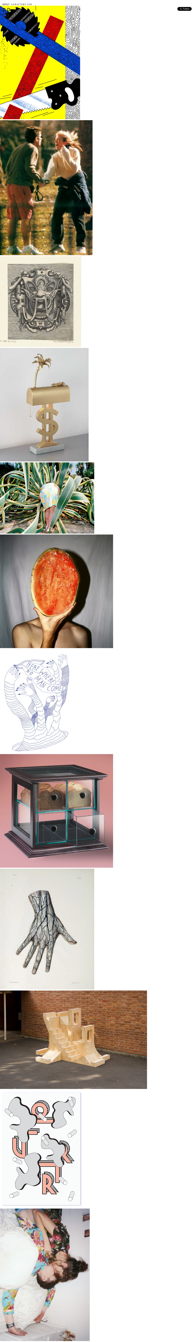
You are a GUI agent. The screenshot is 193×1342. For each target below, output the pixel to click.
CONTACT (5, 4)
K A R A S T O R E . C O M (21, 4)
